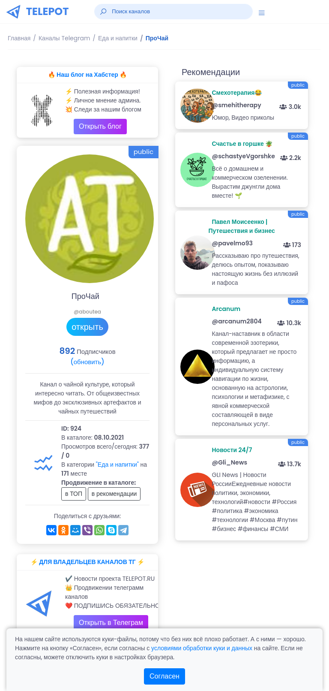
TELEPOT (47, 11)
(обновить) (87, 361)
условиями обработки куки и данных (201, 648)
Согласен (164, 676)
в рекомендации (114, 493)
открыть (87, 327)
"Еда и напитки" (117, 464)
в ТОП (73, 493)
